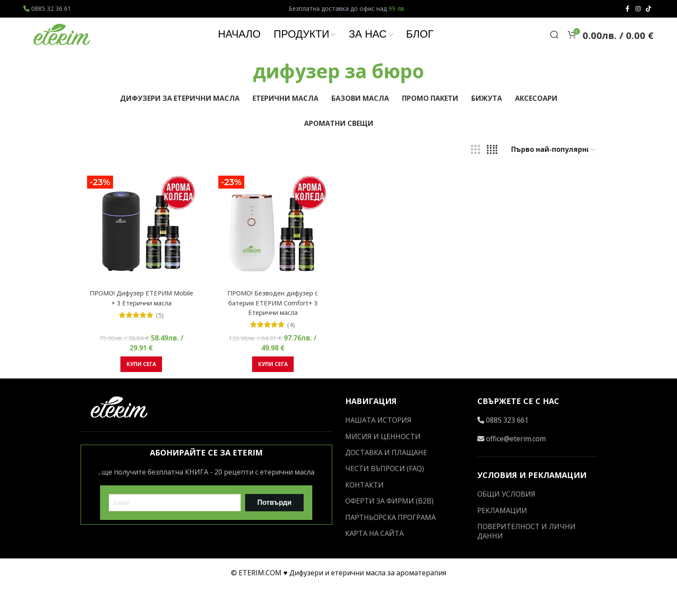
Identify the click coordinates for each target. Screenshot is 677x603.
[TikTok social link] (648, 9)
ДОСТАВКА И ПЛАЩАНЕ (386, 468)
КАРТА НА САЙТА (374, 549)
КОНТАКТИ (364, 500)
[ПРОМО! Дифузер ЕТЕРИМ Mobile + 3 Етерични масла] (140, 247)
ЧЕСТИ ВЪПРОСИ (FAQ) (384, 484)
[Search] (554, 43)
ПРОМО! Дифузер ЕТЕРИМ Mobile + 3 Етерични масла (140, 313)
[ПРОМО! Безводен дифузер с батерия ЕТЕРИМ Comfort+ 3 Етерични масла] (272, 247)
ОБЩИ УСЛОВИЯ (506, 510)
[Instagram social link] (638, 9)
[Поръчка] (553, 168)
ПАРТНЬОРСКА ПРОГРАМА (390, 533)
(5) (158, 330)
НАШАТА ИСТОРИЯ (378, 436)
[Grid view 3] (475, 168)
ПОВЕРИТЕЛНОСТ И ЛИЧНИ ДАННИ (526, 547)
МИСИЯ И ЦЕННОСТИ (383, 452)
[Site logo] (62, 43)
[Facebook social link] (627, 9)
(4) (291, 340)
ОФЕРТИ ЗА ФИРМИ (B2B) (389, 517)
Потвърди (274, 518)
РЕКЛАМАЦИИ (502, 526)
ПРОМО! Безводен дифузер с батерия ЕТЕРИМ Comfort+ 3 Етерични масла (272, 318)
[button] (140, 380)
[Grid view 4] (492, 168)
